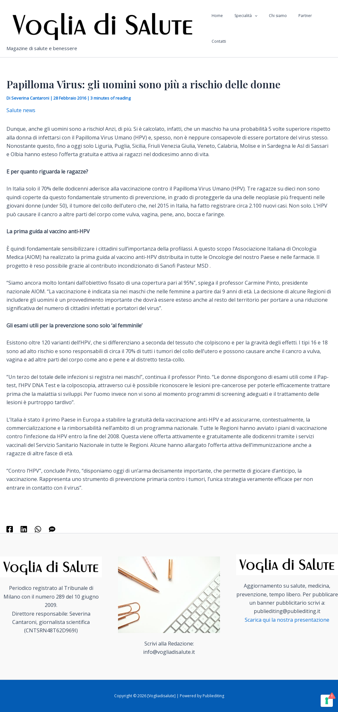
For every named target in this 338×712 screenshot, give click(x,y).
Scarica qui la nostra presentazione (287, 619)
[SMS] (52, 528)
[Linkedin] (24, 528)
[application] (256, 28)
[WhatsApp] (38, 528)
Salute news (20, 110)
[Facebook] (9, 528)
